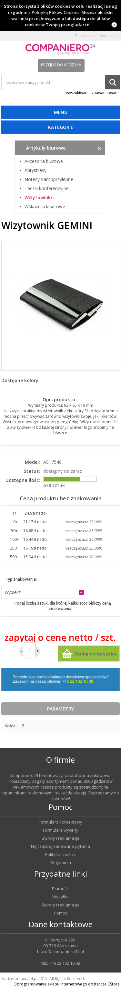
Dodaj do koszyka (95, 653)
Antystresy (35, 170)
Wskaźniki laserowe (45, 207)
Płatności (60, 888)
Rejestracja (110, 36)
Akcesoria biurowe (44, 161)
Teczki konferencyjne (47, 188)
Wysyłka (60, 896)
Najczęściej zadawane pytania (60, 846)
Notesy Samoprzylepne (49, 179)
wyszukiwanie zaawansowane (93, 93)
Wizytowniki (38, 197)
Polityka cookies (60, 854)
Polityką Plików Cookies (55, 12)
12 (22, 726)
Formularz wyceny (60, 830)
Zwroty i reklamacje (61, 838)
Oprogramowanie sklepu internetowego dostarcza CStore (67, 984)
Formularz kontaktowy (60, 822)
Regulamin (60, 862)
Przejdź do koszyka (61, 65)
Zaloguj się (85, 36)
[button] (44, 592)
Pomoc (60, 913)
